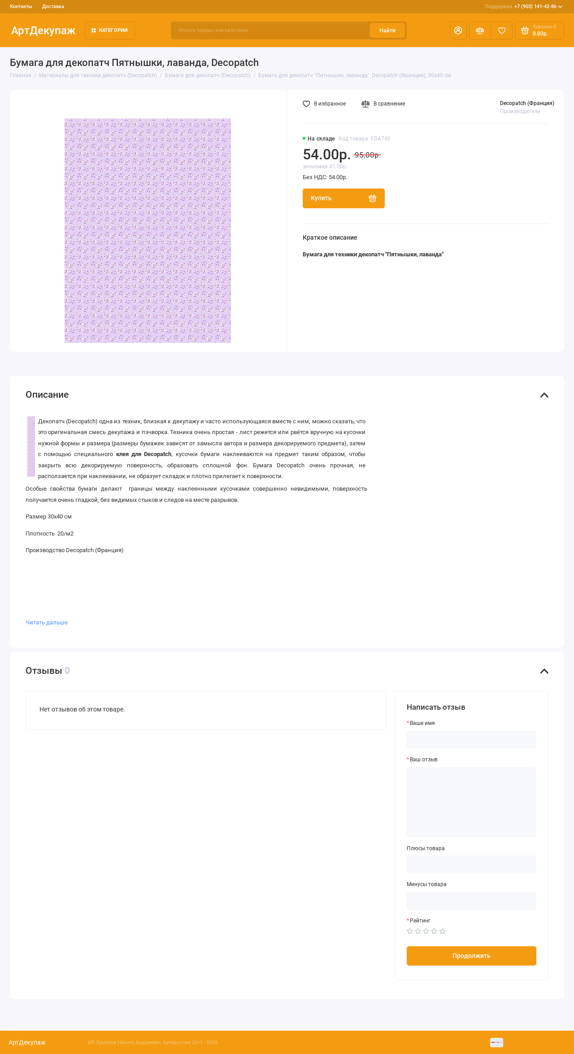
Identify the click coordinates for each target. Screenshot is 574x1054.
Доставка (53, 6)
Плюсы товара (426, 848)
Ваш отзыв (424, 759)
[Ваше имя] (472, 740)
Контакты (21, 6)
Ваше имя (422, 723)
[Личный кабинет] (458, 31)
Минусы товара (427, 884)
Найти (387, 30)
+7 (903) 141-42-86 (524, 7)
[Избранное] (501, 31)
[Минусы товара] (472, 901)
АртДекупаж (43, 30)
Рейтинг (420, 921)
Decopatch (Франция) (527, 103)
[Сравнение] (480, 31)
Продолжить (471, 955)
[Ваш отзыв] (472, 802)
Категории (109, 30)
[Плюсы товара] (472, 865)
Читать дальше (47, 622)
